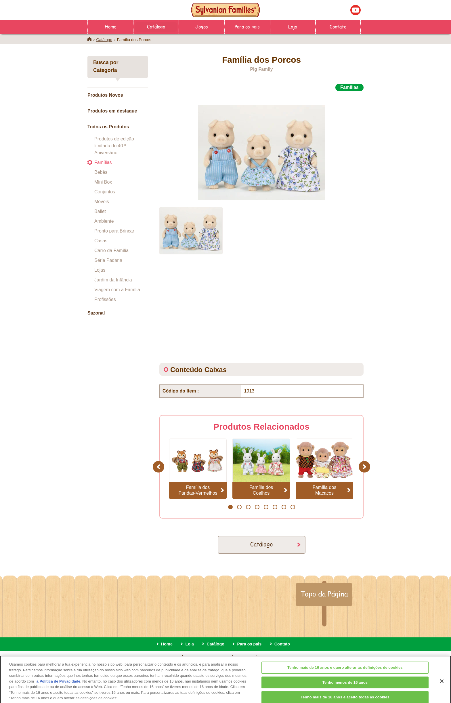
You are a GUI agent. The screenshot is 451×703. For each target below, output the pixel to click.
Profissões (105, 299)
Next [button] (365, 466)
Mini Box (103, 182)
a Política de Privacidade (58, 686)
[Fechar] (441, 686)
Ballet (100, 211)
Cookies (245, 658)
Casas (100, 240)
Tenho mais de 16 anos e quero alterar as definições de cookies (345, 672)
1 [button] (230, 507)
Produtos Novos (105, 95)
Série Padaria (108, 260)
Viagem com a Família (117, 289)
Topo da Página (324, 594)
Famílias (103, 162)
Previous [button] (159, 466)
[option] (261, 146)
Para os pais (247, 26)
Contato (338, 26)
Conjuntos (104, 191)
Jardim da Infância (113, 279)
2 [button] (239, 507)
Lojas (99, 270)
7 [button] (283, 507)
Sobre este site (164, 658)
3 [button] (248, 507)
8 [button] (292, 507)
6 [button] (274, 507)
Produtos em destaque (112, 110)
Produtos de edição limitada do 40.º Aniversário (114, 145)
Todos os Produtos (108, 126)
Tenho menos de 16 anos (345, 687)
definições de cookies (281, 658)
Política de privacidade (208, 658)
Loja (292, 26)
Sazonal (96, 312)
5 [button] (265, 507)
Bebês (100, 172)
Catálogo (156, 26)
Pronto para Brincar (114, 230)
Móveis (101, 201)
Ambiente (104, 221)
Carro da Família (111, 250)
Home (110, 26)
